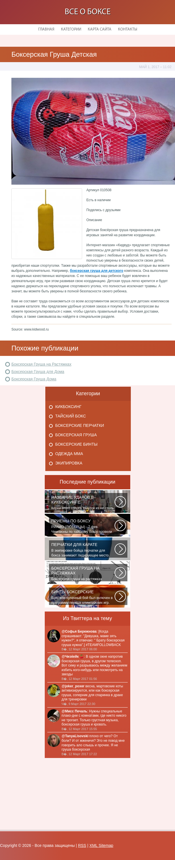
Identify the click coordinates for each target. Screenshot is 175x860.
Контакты (127, 29)
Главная (46, 29)
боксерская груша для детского (96, 271)
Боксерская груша (76, 435)
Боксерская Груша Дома (33, 379)
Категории (71, 29)
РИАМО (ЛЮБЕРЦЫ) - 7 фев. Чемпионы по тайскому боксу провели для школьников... (83, 526)
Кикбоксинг (68, 406)
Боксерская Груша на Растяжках (41, 364)
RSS (82, 845)
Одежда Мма (69, 453)
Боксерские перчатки (79, 425)
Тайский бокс (70, 416)
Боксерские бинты (76, 444)
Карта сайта (99, 29)
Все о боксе (88, 12)
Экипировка (68, 463)
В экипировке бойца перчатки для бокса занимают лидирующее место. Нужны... (83, 550)
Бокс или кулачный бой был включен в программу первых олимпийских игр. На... (83, 597)
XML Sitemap (101, 845)
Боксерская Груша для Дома (37, 371)
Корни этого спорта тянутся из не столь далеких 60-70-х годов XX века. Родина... (83, 502)
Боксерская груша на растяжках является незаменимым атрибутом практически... (83, 573)
